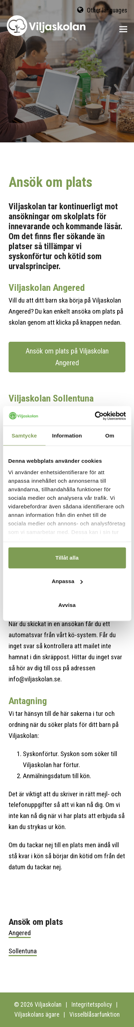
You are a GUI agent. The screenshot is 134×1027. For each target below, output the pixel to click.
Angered (20, 933)
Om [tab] (109, 436)
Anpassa (67, 581)
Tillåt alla (67, 558)
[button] (123, 29)
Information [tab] (67, 436)
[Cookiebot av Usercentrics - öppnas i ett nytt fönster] (95, 415)
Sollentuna (23, 951)
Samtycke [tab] (24, 436)
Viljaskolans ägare (36, 1014)
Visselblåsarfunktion (94, 1014)
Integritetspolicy (91, 1004)
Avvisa (66, 605)
